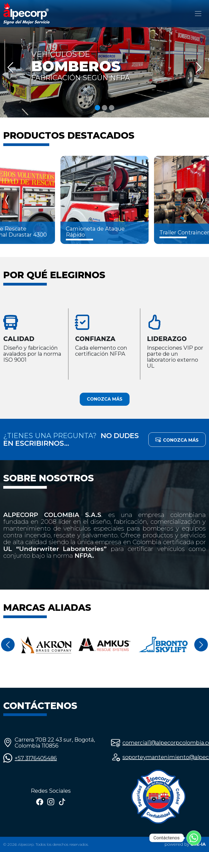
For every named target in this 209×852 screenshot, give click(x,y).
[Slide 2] (104, 107)
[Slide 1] (97, 107)
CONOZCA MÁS (104, 399)
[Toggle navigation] (198, 13)
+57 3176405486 (36, 758)
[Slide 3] (111, 107)
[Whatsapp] (193, 838)
